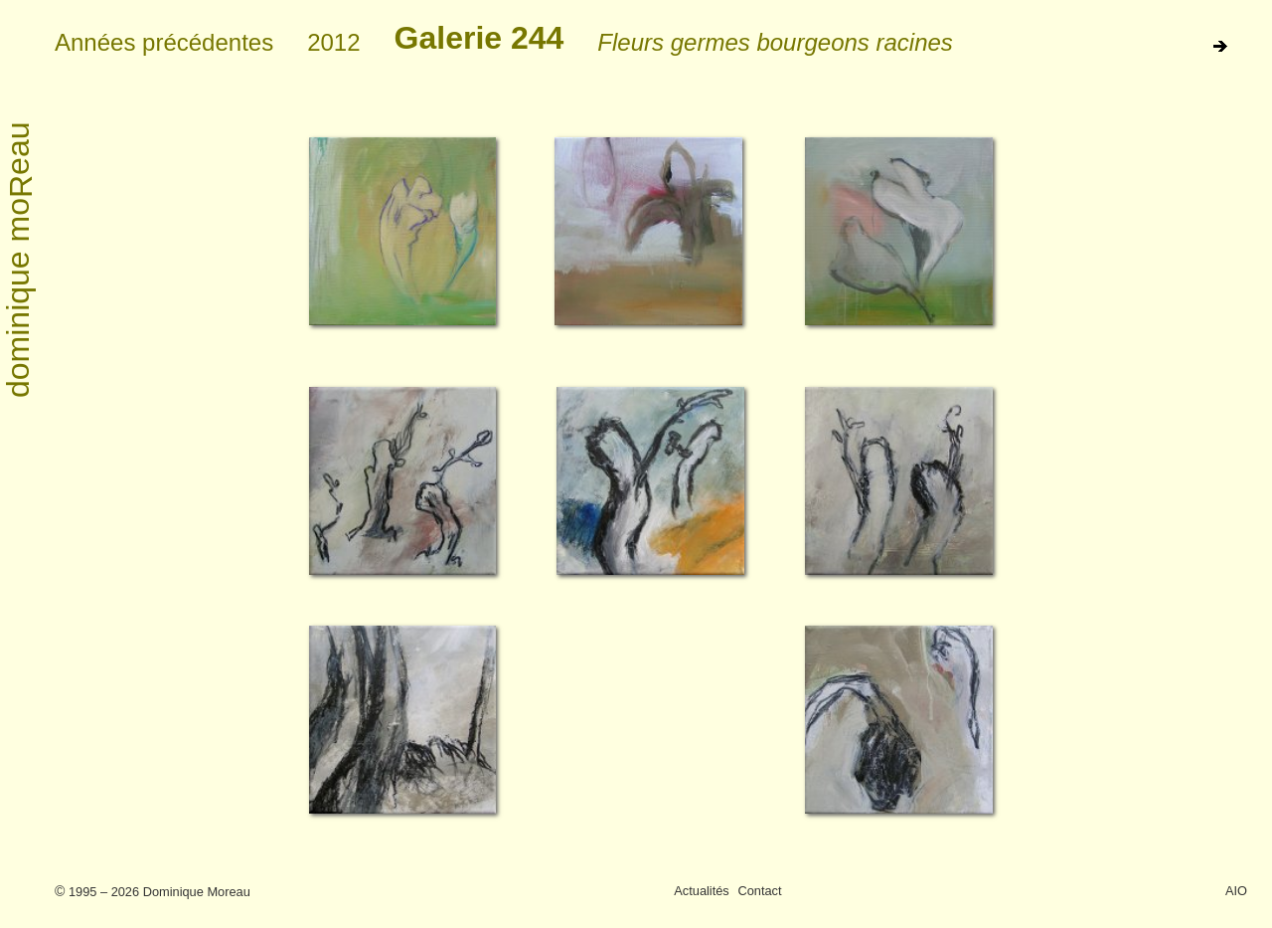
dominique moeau (19, 260)
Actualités (701, 890)
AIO (1236, 890)
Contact (759, 890)
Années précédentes (164, 42)
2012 (333, 42)
